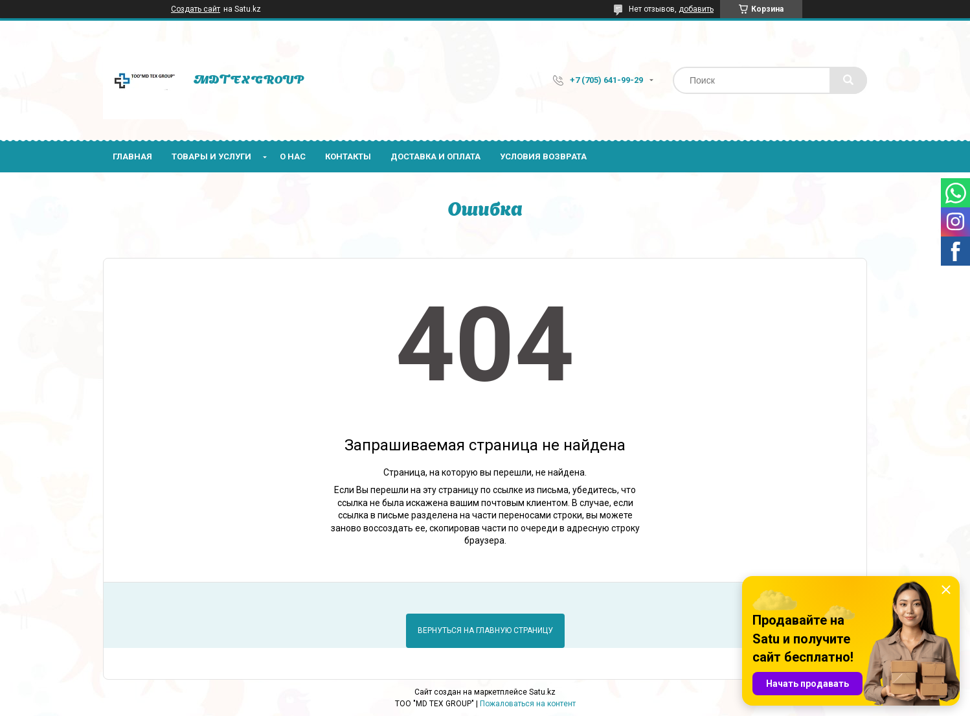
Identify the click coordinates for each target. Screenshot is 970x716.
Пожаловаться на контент (528, 703)
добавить (696, 9)
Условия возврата (543, 156)
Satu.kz (542, 692)
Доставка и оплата (435, 156)
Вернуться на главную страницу (485, 630)
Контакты (348, 156)
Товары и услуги (211, 156)
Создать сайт (195, 9)
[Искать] (848, 80)
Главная (132, 156)
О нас (293, 156)
